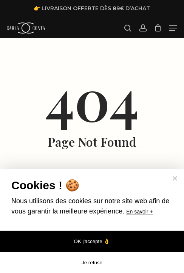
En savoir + (139, 212)
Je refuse (92, 262)
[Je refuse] (174, 178)
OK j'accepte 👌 (92, 241)
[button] (173, 28)
